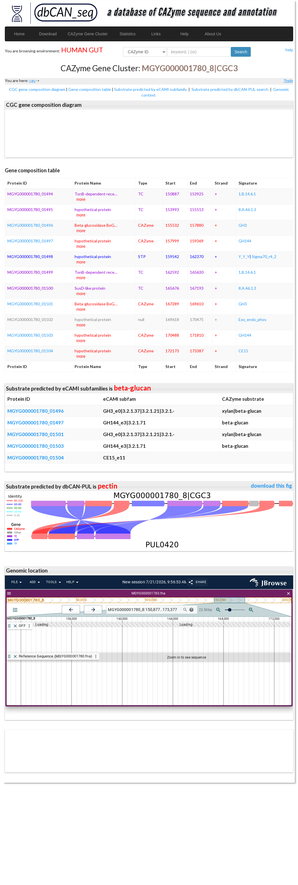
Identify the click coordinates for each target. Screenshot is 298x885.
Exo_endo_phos (252, 319)
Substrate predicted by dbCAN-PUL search (230, 89)
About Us (213, 34)
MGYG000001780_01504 (30, 350)
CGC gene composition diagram (37, 89)
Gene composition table (89, 89)
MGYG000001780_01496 (30, 225)
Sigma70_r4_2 (264, 256)
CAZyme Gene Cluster (88, 34)
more (80, 199)
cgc (32, 80)
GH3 (243, 225)
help (289, 49)
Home (19, 34)
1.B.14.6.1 (247, 193)
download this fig (271, 486)
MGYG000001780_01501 (30, 303)
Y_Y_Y (244, 256)
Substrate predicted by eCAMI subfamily (151, 89)
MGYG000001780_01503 (30, 335)
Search (241, 52)
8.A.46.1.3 (247, 209)
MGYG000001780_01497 (30, 240)
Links (156, 34)
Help (184, 34)
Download (48, 34)
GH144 (245, 240)
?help (288, 80)
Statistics (127, 34)
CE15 (243, 350)
